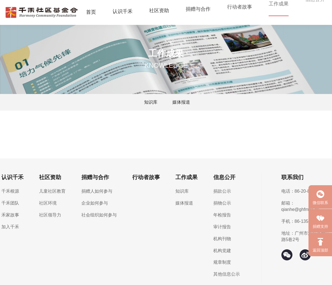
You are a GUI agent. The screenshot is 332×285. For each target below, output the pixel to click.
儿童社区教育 (52, 191)
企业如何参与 (94, 203)
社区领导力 (50, 215)
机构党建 (222, 250)
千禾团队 (10, 203)
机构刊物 (222, 238)
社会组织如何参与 (99, 215)
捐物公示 (222, 203)
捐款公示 (222, 191)
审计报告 (222, 226)
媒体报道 (181, 102)
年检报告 (222, 215)
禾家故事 (10, 215)
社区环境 (48, 203)
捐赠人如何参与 (96, 191)
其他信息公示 (226, 274)
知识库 (150, 102)
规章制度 (222, 262)
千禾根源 (10, 191)
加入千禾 (10, 226)
